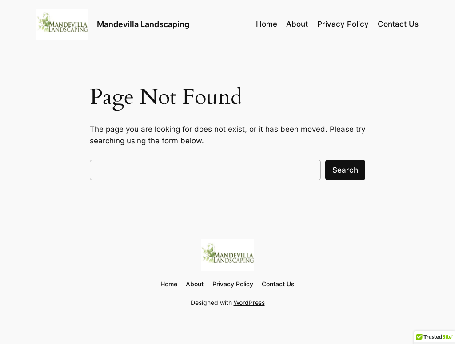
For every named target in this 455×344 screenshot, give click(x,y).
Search (345, 170)
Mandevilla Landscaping (143, 24)
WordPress (249, 302)
